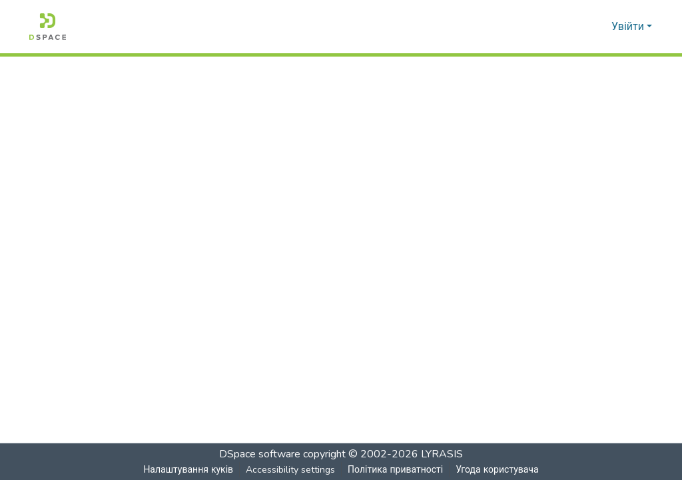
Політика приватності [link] (394, 469)
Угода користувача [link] (497, 469)
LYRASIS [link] (442, 454)
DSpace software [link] (259, 454)
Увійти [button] (629, 26)
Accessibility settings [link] (289, 469)
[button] (47, 26)
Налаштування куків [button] (187, 469)
